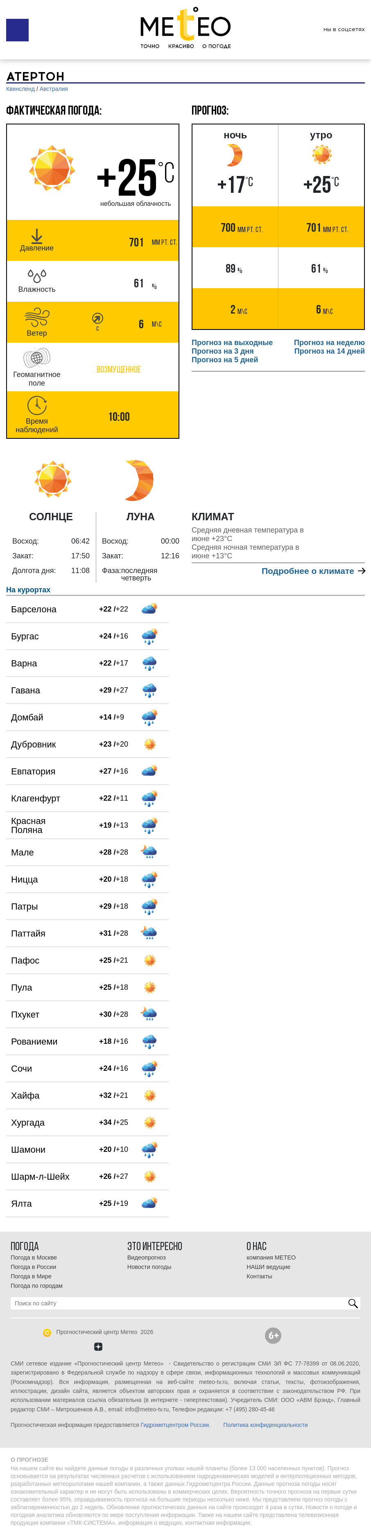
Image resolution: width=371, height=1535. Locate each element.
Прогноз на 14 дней (329, 351)
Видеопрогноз (146, 1257)
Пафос (25, 960)
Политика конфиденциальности (265, 1425)
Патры (24, 906)
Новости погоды (149, 1267)
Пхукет (25, 1014)
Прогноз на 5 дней (225, 360)
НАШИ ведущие (268, 1267)
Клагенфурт (35, 798)
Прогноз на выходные (232, 343)
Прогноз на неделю (329, 343)
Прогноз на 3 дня (223, 351)
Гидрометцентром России (174, 1425)
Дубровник (33, 744)
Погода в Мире (31, 1276)
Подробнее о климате (313, 571)
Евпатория (33, 771)
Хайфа (25, 1095)
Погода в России (33, 1267)
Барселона (34, 609)
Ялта (21, 1204)
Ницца (24, 879)
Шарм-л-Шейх (40, 1177)
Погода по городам (37, 1285)
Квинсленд (20, 89)
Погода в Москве (34, 1257)
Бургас (25, 636)
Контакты (259, 1276)
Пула (21, 987)
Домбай (27, 717)
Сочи (21, 1068)
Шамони (28, 1149)
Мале (22, 852)
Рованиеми (34, 1041)
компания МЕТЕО (271, 1257)
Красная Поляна (28, 825)
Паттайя (28, 933)
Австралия (54, 89)
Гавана (25, 690)
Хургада (28, 1122)
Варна (24, 663)
